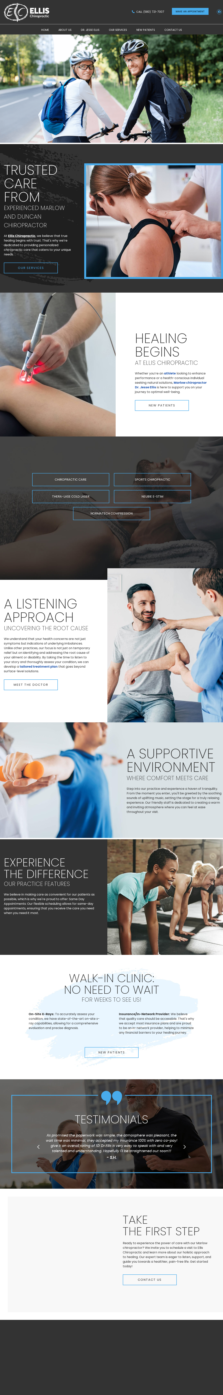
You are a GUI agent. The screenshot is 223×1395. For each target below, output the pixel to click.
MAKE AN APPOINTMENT (190, 11)
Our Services (118, 30)
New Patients (145, 30)
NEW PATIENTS (162, 405)
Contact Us (173, 30)
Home (45, 30)
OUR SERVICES (31, 268)
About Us (65, 30)
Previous (39, 1147)
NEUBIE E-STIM (152, 496)
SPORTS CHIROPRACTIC (152, 479)
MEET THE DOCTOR (30, 684)
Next (184, 1147)
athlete (170, 373)
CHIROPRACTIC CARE (71, 479)
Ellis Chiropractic (21, 236)
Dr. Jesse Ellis (90, 30)
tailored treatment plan (39, 666)
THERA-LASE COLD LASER (70, 496)
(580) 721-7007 (153, 12)
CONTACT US (150, 1279)
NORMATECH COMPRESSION (111, 513)
